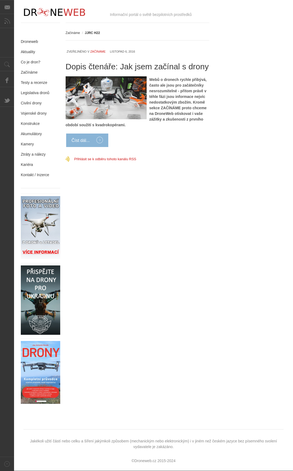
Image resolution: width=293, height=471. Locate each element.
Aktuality (28, 52)
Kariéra (27, 164)
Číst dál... (81, 140)
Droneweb (29, 41)
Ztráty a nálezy (33, 154)
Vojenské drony (34, 113)
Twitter (7, 100)
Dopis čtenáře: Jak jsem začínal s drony (137, 66)
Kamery (27, 144)
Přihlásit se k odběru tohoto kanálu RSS (105, 159)
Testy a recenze (34, 82)
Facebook (7, 80)
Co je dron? (30, 62)
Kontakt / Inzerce (35, 175)
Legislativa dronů (35, 93)
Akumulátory (31, 134)
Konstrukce (30, 123)
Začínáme (73, 33)
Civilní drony (31, 103)
